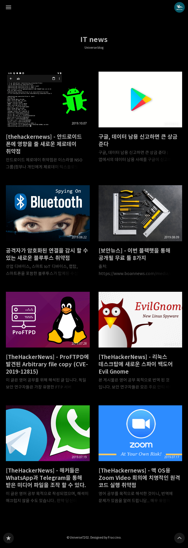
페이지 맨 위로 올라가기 (179, 538)
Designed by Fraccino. (105, 537)
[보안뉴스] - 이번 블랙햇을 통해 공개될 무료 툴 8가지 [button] (140, 232)
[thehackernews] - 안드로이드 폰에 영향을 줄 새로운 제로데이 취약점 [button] (47, 122)
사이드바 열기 (8, 7)
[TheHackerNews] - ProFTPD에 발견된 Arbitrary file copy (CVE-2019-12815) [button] (47, 342)
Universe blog (94, 48)
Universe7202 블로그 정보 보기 (179, 7)
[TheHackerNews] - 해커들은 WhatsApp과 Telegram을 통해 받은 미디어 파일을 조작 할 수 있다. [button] (47, 456)
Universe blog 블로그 (8, 538)
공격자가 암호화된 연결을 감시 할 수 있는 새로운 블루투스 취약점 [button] (47, 232)
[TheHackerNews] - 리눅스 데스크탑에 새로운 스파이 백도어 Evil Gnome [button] (140, 342)
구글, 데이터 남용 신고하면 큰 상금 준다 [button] (140, 119)
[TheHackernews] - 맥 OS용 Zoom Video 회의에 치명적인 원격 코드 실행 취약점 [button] (140, 456)
